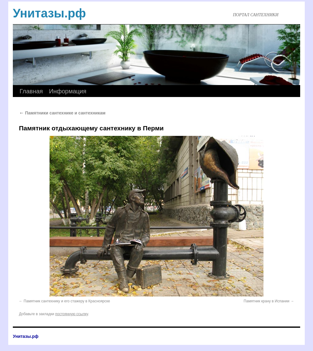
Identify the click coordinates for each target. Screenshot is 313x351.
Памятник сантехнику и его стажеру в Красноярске (67, 301)
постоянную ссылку (71, 314)
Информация (67, 91)
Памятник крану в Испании (266, 301)
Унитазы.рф (49, 13)
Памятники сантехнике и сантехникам (62, 112)
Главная (31, 91)
